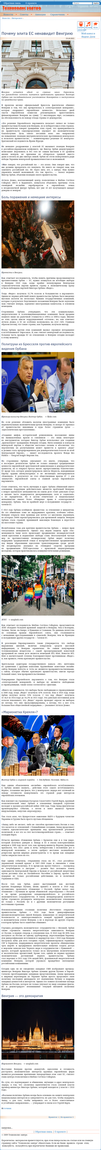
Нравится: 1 (54, 1117)
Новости (8, 14)
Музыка (88, 25)
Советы (24, 14)
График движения (81, 26)
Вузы (96, 25)
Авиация (40, 14)
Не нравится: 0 (67, 1117)
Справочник (57, 14)
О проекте (31, 3)
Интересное (17, 18)
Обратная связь (12, 3)
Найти (96, 3)
